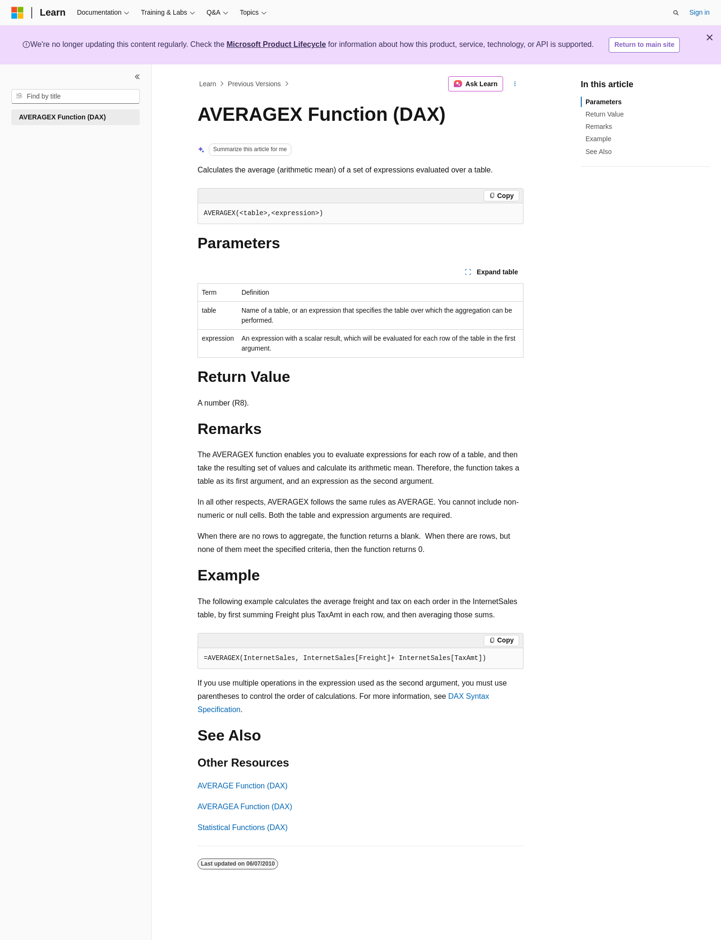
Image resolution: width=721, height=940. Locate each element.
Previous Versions (254, 84)
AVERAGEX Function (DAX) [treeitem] (62, 117)
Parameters (604, 102)
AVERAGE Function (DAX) (243, 786)
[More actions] (515, 83)
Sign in (699, 12)
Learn (207, 84)
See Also (599, 151)
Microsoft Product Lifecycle (276, 44)
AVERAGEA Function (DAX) (245, 807)
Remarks (599, 126)
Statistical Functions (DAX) (243, 827)
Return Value (605, 114)
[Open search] (676, 12)
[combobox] (75, 96)
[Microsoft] (17, 13)
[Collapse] (137, 76)
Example (598, 139)
